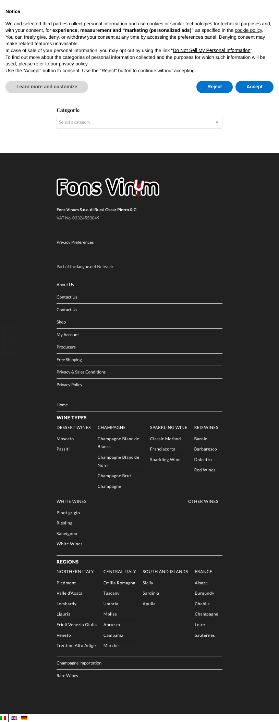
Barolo (200, 438)
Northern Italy (75, 571)
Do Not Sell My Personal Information (211, 50)
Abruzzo (112, 624)
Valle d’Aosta (69, 593)
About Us (65, 284)
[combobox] (139, 122)
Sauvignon (67, 533)
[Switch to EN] (14, 718)
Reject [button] (214, 86)
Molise (110, 614)
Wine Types (72, 417)
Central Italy (120, 571)
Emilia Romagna (119, 582)
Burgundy (204, 593)
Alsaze (201, 582)
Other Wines (203, 501)
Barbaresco (205, 449)
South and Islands (165, 571)
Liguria (64, 614)
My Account (68, 334)
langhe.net (86, 266)
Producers (66, 347)
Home (62, 404)
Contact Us (67, 297)
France (203, 571)
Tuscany (112, 593)
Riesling (64, 522)
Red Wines (206, 427)
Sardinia (151, 593)
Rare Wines (67, 675)
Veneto (64, 634)
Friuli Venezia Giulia (77, 624)
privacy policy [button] (73, 63)
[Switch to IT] (3, 718)
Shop (61, 322)
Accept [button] (254, 86)
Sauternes (205, 634)
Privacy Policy (69, 384)
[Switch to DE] (24, 718)
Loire (200, 624)
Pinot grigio (68, 512)
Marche (111, 645)
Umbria (111, 603)
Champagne (112, 427)
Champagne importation (79, 663)
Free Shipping (69, 359)
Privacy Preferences (75, 241)
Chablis (202, 603)
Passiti (63, 449)
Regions (67, 561)
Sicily (148, 582)
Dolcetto (203, 459)
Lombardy (66, 603)
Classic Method (165, 438)
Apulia (149, 603)
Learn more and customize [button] (46, 86)
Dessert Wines (74, 427)
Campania (113, 634)
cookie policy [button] (248, 30)
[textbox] (139, 122)
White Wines (71, 501)
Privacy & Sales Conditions (81, 372)
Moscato (65, 438)
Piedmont (66, 582)
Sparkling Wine (168, 427)
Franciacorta (162, 449)
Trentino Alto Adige (76, 645)
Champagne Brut (114, 475)
